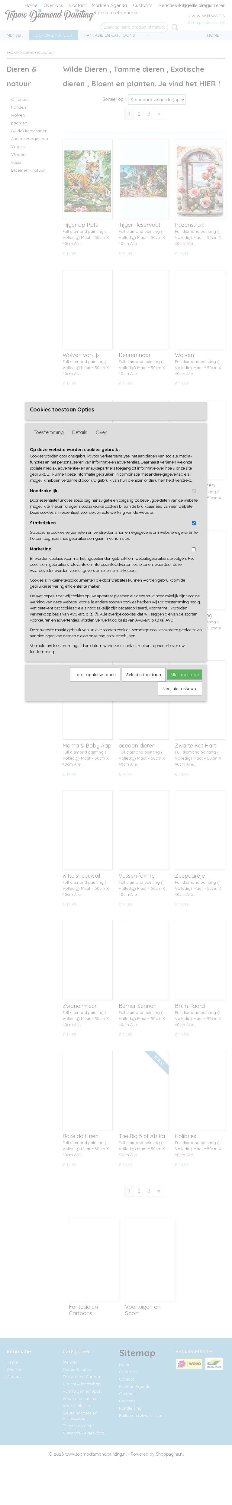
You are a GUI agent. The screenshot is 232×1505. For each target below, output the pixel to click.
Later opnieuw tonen (95, 684)
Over (101, 442)
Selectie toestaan (143, 684)
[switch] (194, 501)
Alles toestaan (184, 684)
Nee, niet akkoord (180, 698)
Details (79, 442)
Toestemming (49, 442)
